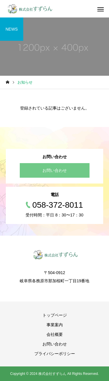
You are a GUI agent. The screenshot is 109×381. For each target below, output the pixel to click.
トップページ (54, 315)
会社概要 (55, 334)
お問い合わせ (54, 170)
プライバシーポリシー (54, 353)
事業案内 (55, 324)
